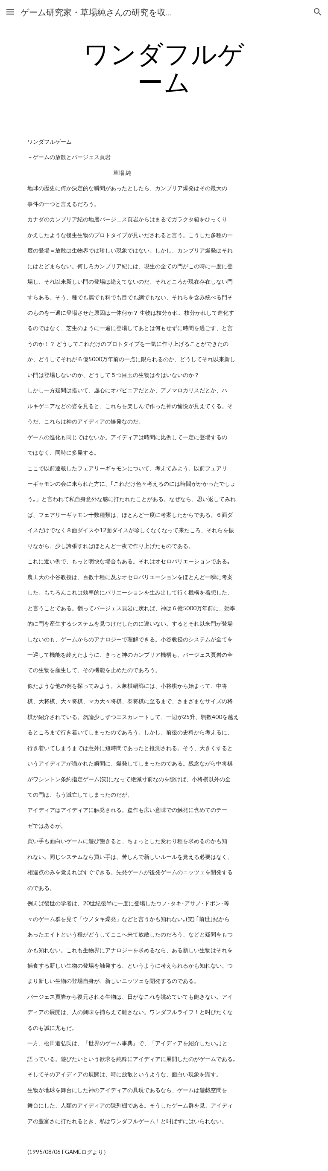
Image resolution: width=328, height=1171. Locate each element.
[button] (10, 11)
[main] (164, 67)
